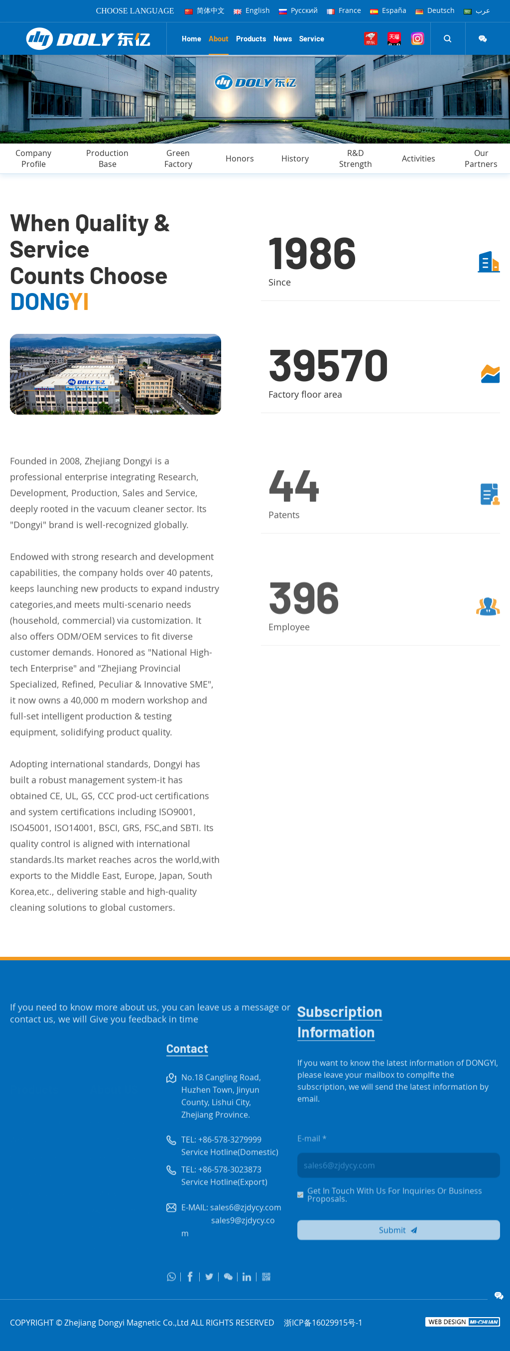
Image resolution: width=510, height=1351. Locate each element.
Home (191, 38)
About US (114, 1069)
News (282, 38)
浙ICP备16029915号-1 (323, 1322)
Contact (187, 1069)
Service (311, 38)
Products (251, 38)
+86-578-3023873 (229, 1190)
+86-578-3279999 (229, 1160)
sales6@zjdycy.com (245, 1228)
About (219, 38)
